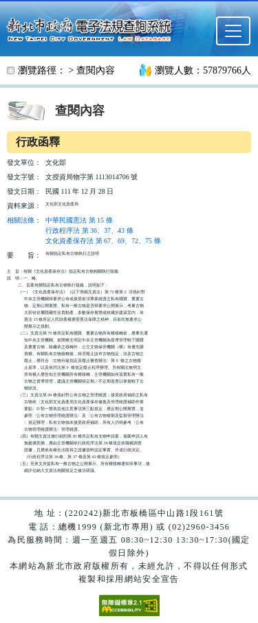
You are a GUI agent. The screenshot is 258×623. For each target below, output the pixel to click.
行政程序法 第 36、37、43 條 (89, 230)
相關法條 (20, 220)
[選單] (233, 30)
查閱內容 (95, 70)
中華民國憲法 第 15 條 (79, 220)
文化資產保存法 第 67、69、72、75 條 (103, 241)
